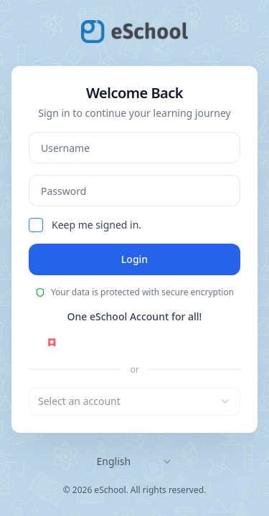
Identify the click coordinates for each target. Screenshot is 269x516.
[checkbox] (36, 225)
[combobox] (134, 401)
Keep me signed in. (96, 224)
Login (134, 259)
